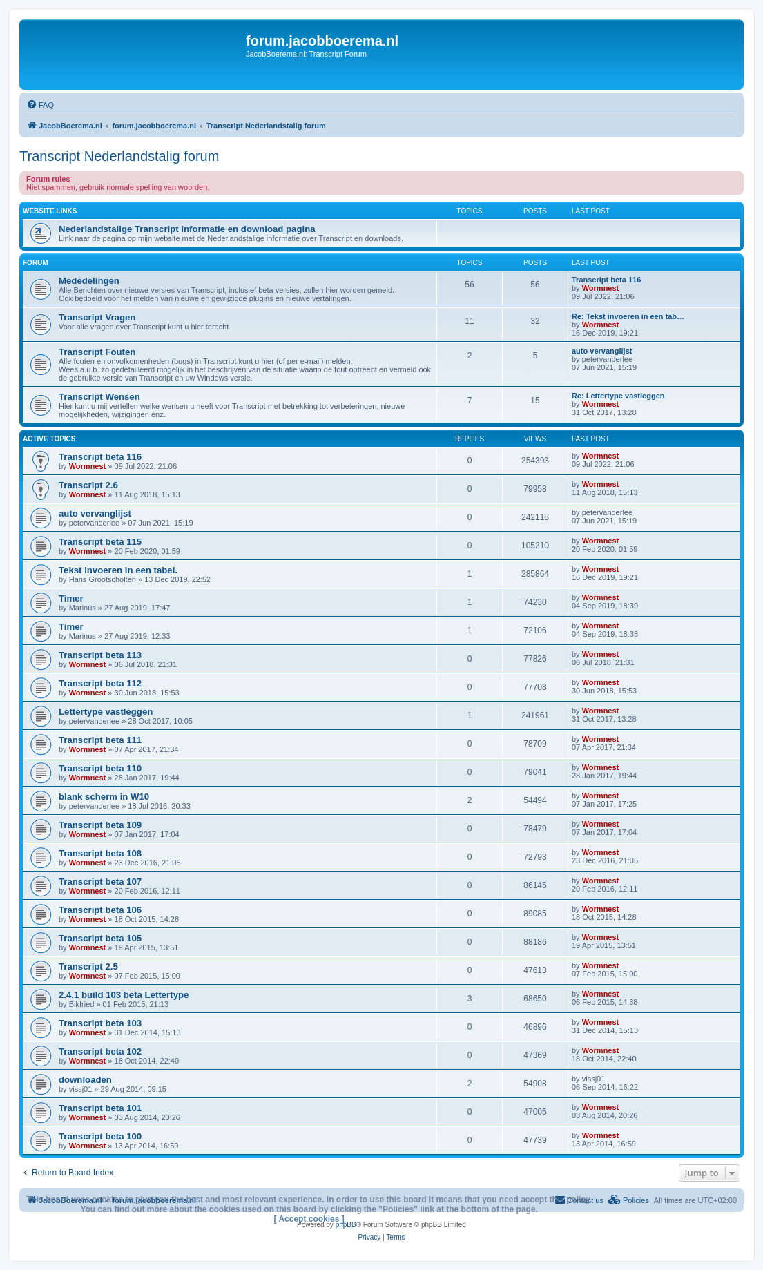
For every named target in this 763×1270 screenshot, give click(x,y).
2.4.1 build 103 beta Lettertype (124, 995)
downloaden (85, 1080)
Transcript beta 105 (100, 938)
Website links (50, 211)
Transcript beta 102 (100, 1051)
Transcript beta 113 (100, 655)
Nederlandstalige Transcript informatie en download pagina (187, 229)
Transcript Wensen (99, 397)
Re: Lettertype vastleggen (618, 396)
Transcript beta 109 (100, 825)
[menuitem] (40, 105)
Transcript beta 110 (100, 768)
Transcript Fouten (97, 352)
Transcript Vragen (97, 317)
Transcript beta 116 (606, 280)
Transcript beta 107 (100, 881)
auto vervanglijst (602, 351)
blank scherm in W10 (104, 796)
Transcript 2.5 (88, 966)
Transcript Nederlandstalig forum (119, 156)
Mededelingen (89, 281)
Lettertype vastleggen (106, 711)
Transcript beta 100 (100, 1136)
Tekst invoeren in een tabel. (118, 570)
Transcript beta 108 (100, 853)
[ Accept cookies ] (309, 1219)
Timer (71, 598)
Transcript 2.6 (88, 485)
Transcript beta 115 (100, 542)
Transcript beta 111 (100, 740)
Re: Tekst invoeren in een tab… (628, 316)
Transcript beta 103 (100, 1023)
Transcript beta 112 (100, 683)
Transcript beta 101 (100, 1108)
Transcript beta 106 (100, 910)
